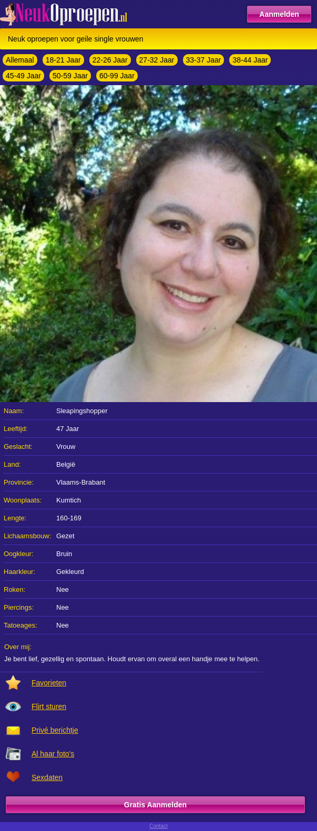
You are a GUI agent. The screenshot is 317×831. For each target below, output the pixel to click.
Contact (158, 826)
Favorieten (49, 683)
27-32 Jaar (157, 60)
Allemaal (20, 60)
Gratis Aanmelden (155, 805)
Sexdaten (47, 777)
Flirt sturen (49, 706)
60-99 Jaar (117, 75)
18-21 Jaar (63, 60)
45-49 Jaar (23, 75)
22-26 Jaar (110, 60)
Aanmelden (279, 14)
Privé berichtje (55, 730)
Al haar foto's (53, 754)
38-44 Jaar (250, 60)
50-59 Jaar (70, 75)
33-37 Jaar (203, 60)
